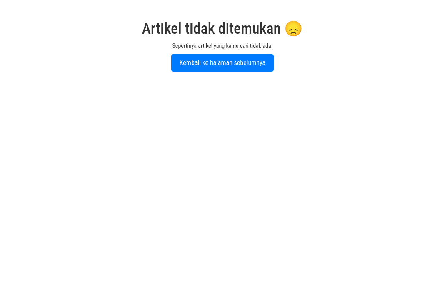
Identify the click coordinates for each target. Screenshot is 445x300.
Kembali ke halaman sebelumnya (222, 63)
